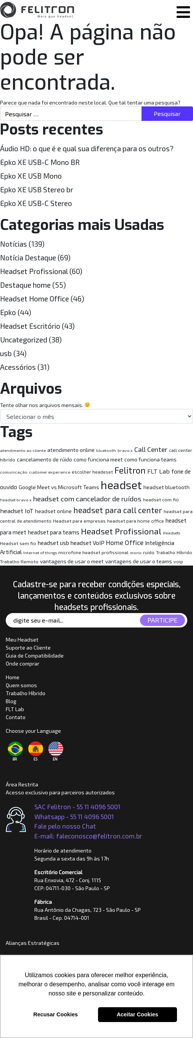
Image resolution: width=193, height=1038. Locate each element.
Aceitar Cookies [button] (137, 1014)
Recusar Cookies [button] (55, 1014)
